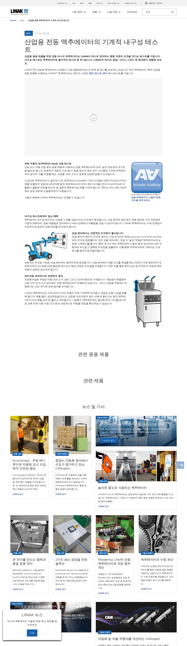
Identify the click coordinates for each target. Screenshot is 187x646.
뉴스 (74, 3)
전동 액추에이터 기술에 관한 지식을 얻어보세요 (146, 199)
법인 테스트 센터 (98, 73)
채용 (90, 3)
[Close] (58, 613)
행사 (82, 3)
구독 (32, 633)
